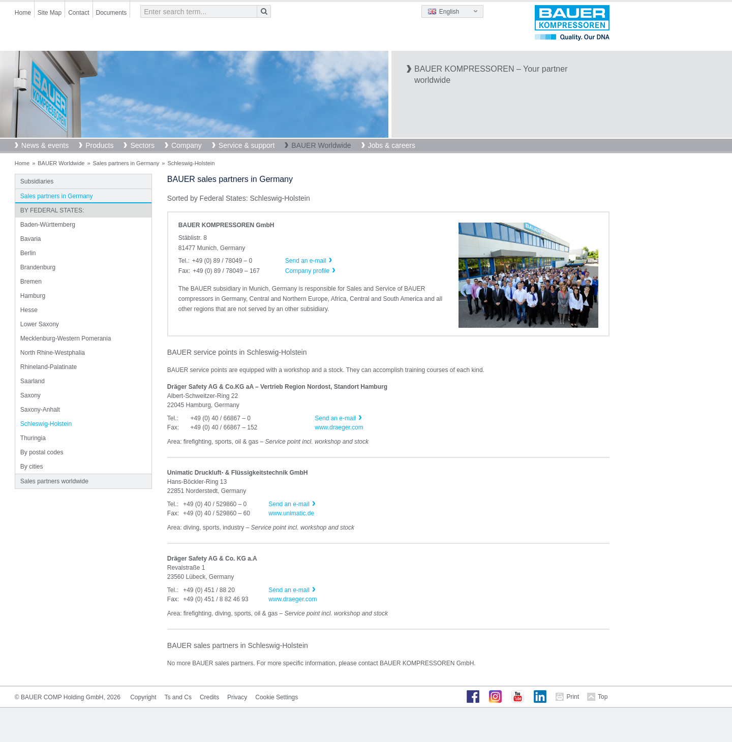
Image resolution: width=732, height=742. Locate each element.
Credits (209, 697)
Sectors (142, 145)
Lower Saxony (39, 324)
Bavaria (30, 238)
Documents (111, 12)
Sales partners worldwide (54, 481)
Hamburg (32, 295)
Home (23, 12)
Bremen (31, 281)
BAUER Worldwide (321, 145)
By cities (31, 466)
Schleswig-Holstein (46, 423)
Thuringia (33, 438)
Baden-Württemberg (47, 224)
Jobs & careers (391, 145)
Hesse (29, 310)
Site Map (50, 12)
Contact (78, 12)
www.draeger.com (339, 427)
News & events (45, 145)
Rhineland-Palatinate (48, 366)
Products (99, 145)
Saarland (32, 381)
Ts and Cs (178, 697)
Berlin (28, 253)
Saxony (30, 395)
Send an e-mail (335, 418)
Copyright (143, 697)
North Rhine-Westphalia (52, 352)
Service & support (247, 145)
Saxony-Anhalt (40, 409)
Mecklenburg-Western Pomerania (65, 338)
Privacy (237, 697)
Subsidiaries (36, 181)
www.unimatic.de (291, 513)
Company (186, 145)
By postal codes (42, 452)
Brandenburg (37, 267)
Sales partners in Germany (126, 163)
